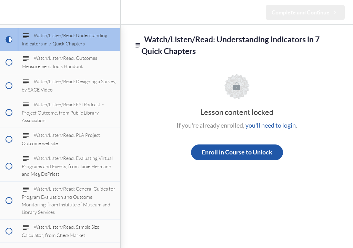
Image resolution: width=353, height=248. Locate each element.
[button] (8, 12)
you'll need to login (270, 125)
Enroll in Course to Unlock (237, 152)
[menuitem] (111, 12)
